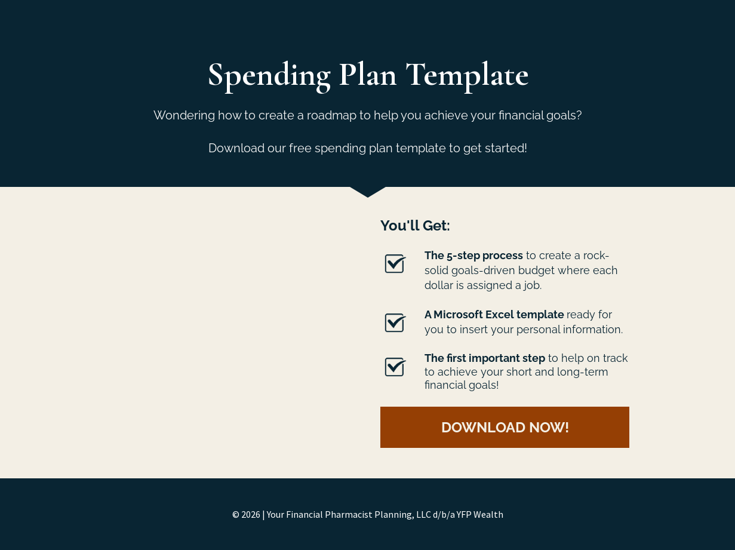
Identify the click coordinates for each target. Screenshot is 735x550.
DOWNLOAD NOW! (505, 427)
